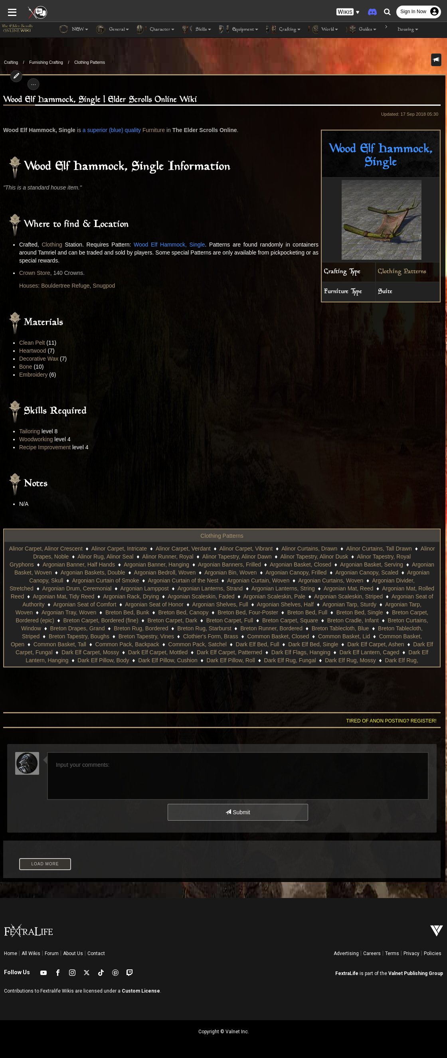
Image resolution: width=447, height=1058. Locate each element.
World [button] (323, 29)
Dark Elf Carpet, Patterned (229, 652)
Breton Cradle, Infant (353, 620)
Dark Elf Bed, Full (257, 644)
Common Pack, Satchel (197, 644)
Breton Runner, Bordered (271, 628)
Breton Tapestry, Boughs (79, 636)
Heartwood (32, 350)
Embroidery (33, 374)
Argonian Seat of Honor (154, 604)
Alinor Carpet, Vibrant (246, 548)
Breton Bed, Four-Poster (248, 612)
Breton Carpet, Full (229, 620)
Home (10, 953)
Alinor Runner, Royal (167, 556)
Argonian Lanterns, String (283, 588)
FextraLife (346, 973)
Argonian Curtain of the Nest (183, 580)
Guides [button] (361, 29)
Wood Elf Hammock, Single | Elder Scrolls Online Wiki (100, 100)
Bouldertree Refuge (65, 285)
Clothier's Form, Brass (210, 636)
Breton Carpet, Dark (172, 620)
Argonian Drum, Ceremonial (77, 588)
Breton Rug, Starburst (204, 628)
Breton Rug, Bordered (141, 628)
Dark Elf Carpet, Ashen (375, 644)
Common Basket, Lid (344, 636)
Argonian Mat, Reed (349, 588)
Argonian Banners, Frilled (229, 564)
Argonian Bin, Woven (230, 572)
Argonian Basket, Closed (300, 564)
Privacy (411, 953)
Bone (25, 366)
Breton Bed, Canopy (183, 612)
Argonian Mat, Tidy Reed (63, 596)
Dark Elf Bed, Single (313, 644)
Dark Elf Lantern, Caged (369, 652)
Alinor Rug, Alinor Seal (105, 556)
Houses (28, 285)
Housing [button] (401, 29)
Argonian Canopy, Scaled (366, 572)
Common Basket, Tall (60, 644)
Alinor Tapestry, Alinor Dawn (237, 556)
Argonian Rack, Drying (131, 596)
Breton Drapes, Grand (77, 628)
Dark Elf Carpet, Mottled (158, 652)
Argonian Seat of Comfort (84, 604)
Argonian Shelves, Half (285, 604)
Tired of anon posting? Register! (391, 721)
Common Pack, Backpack (127, 644)
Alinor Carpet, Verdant (183, 548)
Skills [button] (196, 29)
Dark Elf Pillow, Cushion (168, 660)
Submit (237, 812)
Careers (372, 953)
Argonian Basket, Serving (371, 564)
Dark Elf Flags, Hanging (300, 652)
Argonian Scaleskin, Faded (201, 596)
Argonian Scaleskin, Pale (274, 596)
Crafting (11, 62)
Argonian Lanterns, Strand (210, 588)
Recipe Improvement (45, 447)
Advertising (346, 953)
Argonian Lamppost (144, 588)
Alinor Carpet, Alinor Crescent (45, 548)
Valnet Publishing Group (415, 973)
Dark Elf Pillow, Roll (231, 660)
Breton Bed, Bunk (127, 612)
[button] (348, 12)
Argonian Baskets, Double (93, 572)
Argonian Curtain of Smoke (105, 580)
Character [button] (155, 29)
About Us (73, 953)
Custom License (141, 991)
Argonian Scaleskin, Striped (348, 596)
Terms (392, 953)
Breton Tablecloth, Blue (340, 628)
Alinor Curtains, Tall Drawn (379, 548)
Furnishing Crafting (46, 62)
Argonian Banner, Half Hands (79, 564)
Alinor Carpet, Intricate (119, 548)
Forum (52, 953)
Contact (96, 953)
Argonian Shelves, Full (220, 604)
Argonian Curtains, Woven (330, 580)
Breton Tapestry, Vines (146, 636)
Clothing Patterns (89, 62)
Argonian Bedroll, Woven (165, 572)
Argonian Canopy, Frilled (295, 572)
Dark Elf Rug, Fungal (290, 660)
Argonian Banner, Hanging (156, 564)
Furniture (153, 130)
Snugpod (104, 285)
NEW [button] (73, 29)
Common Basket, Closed (278, 636)
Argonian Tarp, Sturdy (349, 604)
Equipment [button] (238, 29)
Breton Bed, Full (307, 612)
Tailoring (29, 431)
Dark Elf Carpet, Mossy (90, 652)
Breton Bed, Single (359, 612)
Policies (432, 953)
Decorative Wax (38, 358)
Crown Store (34, 273)
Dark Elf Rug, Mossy (350, 660)
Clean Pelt (32, 343)
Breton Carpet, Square (290, 620)
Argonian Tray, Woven (69, 612)
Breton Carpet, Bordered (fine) (100, 620)
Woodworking (36, 439)
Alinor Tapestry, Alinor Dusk (314, 556)
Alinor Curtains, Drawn (309, 548)
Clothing (52, 244)
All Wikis (31, 953)
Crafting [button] (283, 29)
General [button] (112, 29)
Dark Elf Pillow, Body (103, 660)
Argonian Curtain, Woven (258, 580)
